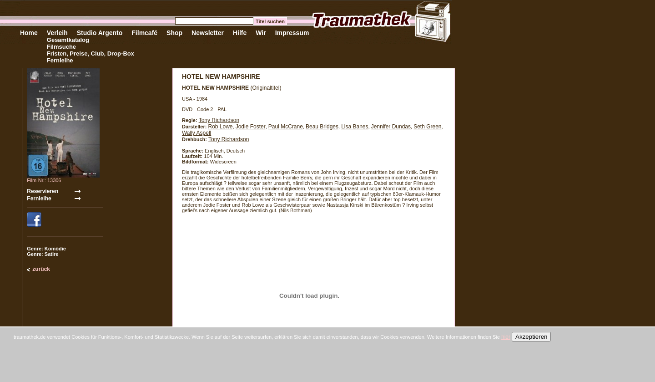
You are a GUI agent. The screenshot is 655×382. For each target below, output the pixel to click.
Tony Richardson (219, 120)
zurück (41, 269)
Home (29, 32)
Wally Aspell (196, 133)
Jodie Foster (251, 126)
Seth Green (427, 126)
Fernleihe (60, 60)
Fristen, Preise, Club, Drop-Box (90, 53)
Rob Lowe (220, 126)
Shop (174, 32)
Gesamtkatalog (68, 39)
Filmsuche (61, 46)
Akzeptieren (531, 336)
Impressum (292, 32)
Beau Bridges (322, 126)
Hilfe (240, 32)
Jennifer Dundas (391, 126)
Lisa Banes (354, 126)
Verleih (57, 32)
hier (505, 337)
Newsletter (207, 32)
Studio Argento (100, 32)
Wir (261, 32)
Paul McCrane (285, 126)
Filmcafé (144, 32)
